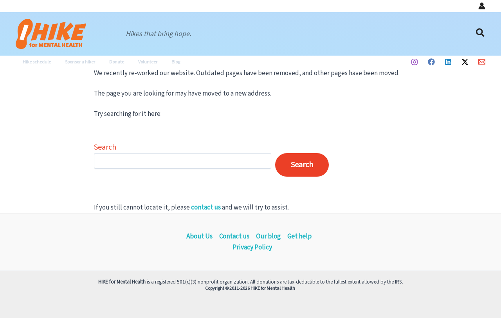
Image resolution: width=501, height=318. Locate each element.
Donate (104, 62)
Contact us (234, 236)
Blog (154, 62)
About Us (199, 236)
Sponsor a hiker (73, 62)
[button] (480, 34)
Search (105, 147)
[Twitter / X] (465, 61)
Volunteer (131, 62)
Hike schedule (34, 62)
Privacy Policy (252, 247)
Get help (299, 236)
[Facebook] (431, 61)
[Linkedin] (448, 61)
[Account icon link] (481, 5)
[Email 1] (481, 61)
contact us (206, 207)
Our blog (268, 236)
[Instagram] (414, 61)
